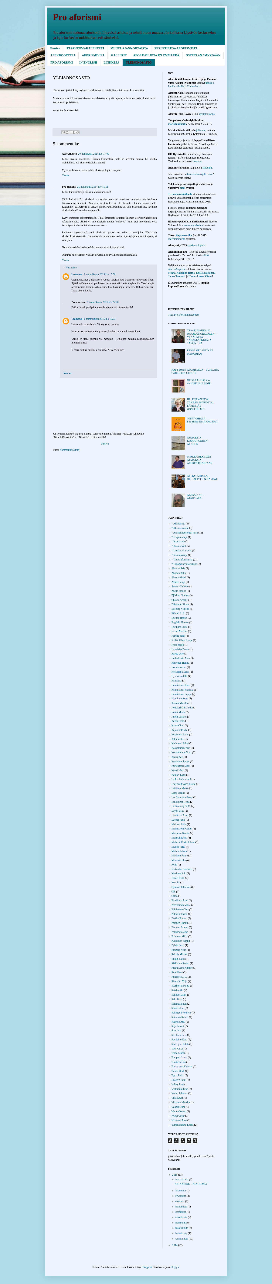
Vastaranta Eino (180, 1089)
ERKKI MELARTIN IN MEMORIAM (200, 352)
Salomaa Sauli (179, 1003)
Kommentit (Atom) (70, 449)
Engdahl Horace (180, 622)
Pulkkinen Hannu (181, 940)
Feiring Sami (178, 635)
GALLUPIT (119, 55)
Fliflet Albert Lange (182, 640)
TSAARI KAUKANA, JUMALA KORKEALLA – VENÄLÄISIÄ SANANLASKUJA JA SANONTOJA (201, 337)
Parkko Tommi (179, 918)
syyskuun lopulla (196, 245)
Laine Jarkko (178, 792)
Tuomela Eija (179, 1062)
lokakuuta (180, 1190)
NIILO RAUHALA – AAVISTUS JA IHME (199, 382)
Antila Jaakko (179, 590)
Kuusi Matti (178, 770)
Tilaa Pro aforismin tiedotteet (183, 314)
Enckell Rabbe (179, 617)
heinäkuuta (181, 1206)
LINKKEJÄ (111, 62)
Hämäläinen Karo (181, 685)
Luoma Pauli (178, 819)
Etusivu (55, 48)
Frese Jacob (178, 644)
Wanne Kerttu (179, 1111)
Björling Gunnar (180, 595)
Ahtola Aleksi (179, 577)
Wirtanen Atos (179, 1120)
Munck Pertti (178, 846)
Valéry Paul (178, 1084)
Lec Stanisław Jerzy (182, 797)
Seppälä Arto (178, 1021)
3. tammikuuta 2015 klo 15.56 (99, 274)
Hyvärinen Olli (179, 676)
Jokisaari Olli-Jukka (182, 707)
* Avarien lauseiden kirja (185, 532)
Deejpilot (147, 1267)
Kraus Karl (177, 757)
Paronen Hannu (180, 922)
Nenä (174, 864)
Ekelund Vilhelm (180, 608)
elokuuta (180, 1201)
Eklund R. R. (178, 613)
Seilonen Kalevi (180, 1017)
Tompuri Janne (179, 1057)
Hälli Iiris (177, 680)
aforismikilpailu (177, 124)
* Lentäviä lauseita (182, 550)
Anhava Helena (180, 586)
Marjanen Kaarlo (180, 833)
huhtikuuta (181, 1222)
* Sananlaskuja (179, 555)
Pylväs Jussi (178, 945)
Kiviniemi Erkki (180, 743)
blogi (183, 187)
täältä (206, 255)
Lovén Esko (178, 810)
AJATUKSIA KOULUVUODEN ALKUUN (197, 440)
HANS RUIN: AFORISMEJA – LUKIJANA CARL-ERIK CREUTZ (195, 371)
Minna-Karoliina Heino (181, 272)
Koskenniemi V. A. (182, 752)
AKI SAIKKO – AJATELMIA (195, 497)
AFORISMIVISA (93, 55)
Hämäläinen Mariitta (182, 689)
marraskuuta (182, 1179)
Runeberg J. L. (179, 976)
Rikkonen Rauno (180, 963)
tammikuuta (182, 1238)
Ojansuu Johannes (181, 887)
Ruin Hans (177, 972)
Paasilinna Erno (180, 900)
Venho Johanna (180, 1093)
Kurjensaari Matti (181, 765)
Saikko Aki (177, 990)
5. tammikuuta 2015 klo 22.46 (103, 302)
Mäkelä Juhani (179, 851)
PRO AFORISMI (61, 62)
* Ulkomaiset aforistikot (184, 564)
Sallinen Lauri (179, 994)
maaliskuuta (182, 1228)
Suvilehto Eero (179, 1039)
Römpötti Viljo (179, 981)
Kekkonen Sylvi (180, 734)
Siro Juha (177, 1030)
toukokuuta (181, 1217)
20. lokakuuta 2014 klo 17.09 (93, 153)
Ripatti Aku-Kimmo (182, 967)
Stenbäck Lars (179, 1035)
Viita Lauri (177, 1097)
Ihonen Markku (180, 703)
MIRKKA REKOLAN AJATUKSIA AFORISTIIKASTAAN (199, 460)
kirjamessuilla (184, 235)
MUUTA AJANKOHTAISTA (129, 48)
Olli (174, 891)
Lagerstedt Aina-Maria (184, 784)
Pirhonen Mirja (180, 936)
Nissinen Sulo (179, 873)
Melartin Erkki (179, 837)
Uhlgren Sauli (179, 1080)
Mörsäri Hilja (179, 860)
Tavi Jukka (177, 1048)
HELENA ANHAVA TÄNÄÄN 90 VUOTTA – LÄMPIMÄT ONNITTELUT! (201, 404)
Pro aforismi (77, 17)
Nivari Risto (178, 878)
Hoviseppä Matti (180, 671)
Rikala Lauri (178, 958)
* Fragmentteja (179, 537)
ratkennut (207, 167)
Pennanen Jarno (180, 932)
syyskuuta (181, 1195)
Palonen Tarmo (180, 914)
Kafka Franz (178, 721)
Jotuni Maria (178, 712)
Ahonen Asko (179, 573)
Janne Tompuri (176, 276)
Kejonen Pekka (180, 730)
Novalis (176, 882)
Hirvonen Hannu (180, 662)
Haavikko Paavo (180, 649)
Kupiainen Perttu (180, 761)
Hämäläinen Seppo (182, 694)
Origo (175, 896)
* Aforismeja (178, 523)
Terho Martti (178, 1053)
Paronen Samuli (180, 927)
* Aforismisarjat (180, 528)
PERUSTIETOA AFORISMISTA (176, 48)
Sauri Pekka (178, 1008)
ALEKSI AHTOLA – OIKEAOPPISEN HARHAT (202, 478)
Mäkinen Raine (180, 855)
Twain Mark (178, 1071)
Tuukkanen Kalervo (182, 1066)
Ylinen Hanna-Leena (183, 1124)
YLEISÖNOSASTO (139, 62)
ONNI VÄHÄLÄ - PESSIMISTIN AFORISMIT (202, 420)
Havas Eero (178, 653)
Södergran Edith (180, 1044)
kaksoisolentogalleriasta (200, 174)
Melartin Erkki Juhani (183, 842)
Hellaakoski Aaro (181, 658)
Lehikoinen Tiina (181, 801)
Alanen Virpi (178, 582)
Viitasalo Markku (181, 1102)
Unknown (76, 274)
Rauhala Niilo (179, 949)
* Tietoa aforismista (182, 559)
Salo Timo (177, 999)
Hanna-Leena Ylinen (200, 276)
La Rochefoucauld (181, 779)
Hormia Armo (179, 667)
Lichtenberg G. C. (181, 806)
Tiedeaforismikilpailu (180, 194)
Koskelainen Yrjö (181, 748)
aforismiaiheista (177, 239)
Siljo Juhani (178, 1026)
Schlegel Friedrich (181, 1012)
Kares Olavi (178, 725)
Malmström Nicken (182, 828)
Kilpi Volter (178, 739)
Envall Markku (179, 631)
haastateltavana (207, 114)
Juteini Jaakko (179, 716)
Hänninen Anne (180, 698)
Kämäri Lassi (179, 774)
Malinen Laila (179, 824)
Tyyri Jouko (178, 1075)
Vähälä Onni (178, 1106)
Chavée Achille (180, 600)
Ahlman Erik (178, 568)
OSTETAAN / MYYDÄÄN (203, 55)
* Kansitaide (178, 541)
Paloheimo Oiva (180, 909)
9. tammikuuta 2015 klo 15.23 (99, 318)
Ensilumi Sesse (180, 627)
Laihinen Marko (180, 788)
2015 (175, 1174)
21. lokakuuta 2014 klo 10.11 (92, 186)
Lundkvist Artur (180, 815)
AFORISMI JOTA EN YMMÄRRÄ (156, 55)
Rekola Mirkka (179, 954)
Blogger (175, 1267)
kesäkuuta (180, 1211)
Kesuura (197, 161)
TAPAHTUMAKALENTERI (85, 48)
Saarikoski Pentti (180, 985)
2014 (175, 1245)
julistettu (201, 130)
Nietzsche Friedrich (182, 869)
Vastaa (65, 175)
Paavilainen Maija (181, 905)
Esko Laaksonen (205, 272)
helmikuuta (181, 1233)
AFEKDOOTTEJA (62, 55)
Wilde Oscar (178, 1115)
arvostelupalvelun (194, 225)
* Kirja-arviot (179, 546)
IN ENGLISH (88, 62)
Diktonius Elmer (180, 604)
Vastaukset (71, 267)
